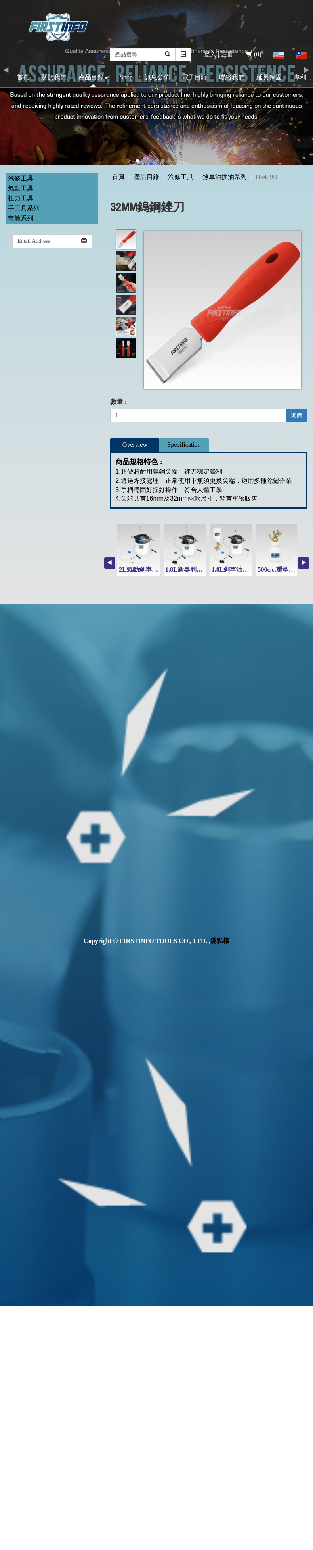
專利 (300, 77)
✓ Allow (11, 1328)
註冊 (227, 54)
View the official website (66, 1401)
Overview (134, 444)
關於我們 (54, 77)
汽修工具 (20, 178)
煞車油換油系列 (224, 176)
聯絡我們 (231, 77)
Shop (126, 77)
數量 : (118, 401)
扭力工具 (20, 198)
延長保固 (269, 77)
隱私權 (219, 940)
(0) (253, 54)
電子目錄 (194, 77)
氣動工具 (20, 188)
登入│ (212, 54)
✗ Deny (10, 1338)
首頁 (23, 77)
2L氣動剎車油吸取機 (148, 569)
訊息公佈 (157, 77)
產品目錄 (93, 77)
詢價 (296, 415)
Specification (183, 444)
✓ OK (211, 1545)
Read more (16, 1401)
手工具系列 (24, 208)
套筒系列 (20, 218)
